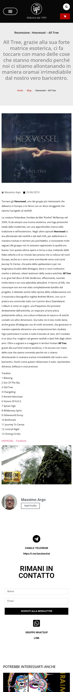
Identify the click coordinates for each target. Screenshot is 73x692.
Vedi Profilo (30, 505)
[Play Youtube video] (36, 464)
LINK (36, 638)
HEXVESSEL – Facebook (14, 440)
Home (20, 90)
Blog (29, 90)
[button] (10, 11)
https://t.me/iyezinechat (36, 553)
